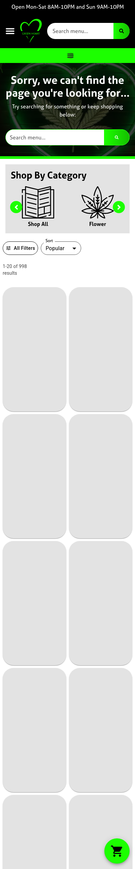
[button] (10, 31)
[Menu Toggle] (70, 55)
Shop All (38, 224)
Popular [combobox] (54, 248)
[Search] (121, 31)
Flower (97, 224)
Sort (49, 240)
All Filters (20, 248)
